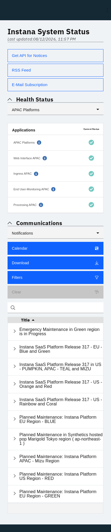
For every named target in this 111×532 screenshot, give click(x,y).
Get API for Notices (29, 55)
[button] (39, 142)
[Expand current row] (14, 331)
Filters (55, 277)
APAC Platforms (25, 110)
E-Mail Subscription (29, 84)
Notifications (22, 233)
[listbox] (55, 109)
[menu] (107, 10)
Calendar (55, 248)
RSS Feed (21, 70)
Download (55, 263)
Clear (55, 292)
